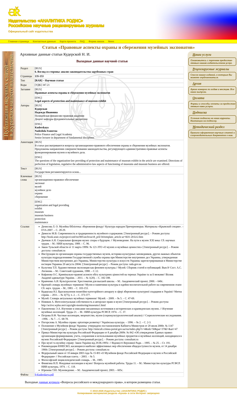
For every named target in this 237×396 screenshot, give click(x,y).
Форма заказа (96, 41)
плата (198, 98)
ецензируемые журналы (211, 69)
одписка (200, 112)
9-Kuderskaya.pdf (44, 374)
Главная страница (18, 41)
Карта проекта (68, 41)
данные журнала (49, 382)
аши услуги (202, 54)
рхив (197, 83)
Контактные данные (44, 41)
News (111, 41)
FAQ (82, 41)
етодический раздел (208, 127)
